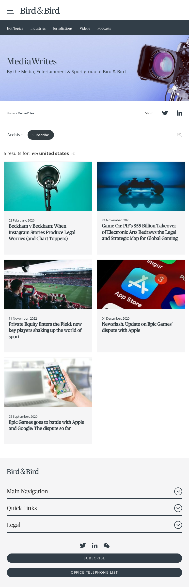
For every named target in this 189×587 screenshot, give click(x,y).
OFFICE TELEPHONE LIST (94, 572)
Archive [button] (15, 135)
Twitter (165, 113)
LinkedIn (179, 113)
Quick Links (22, 508)
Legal (13, 524)
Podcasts (104, 28)
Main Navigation (27, 491)
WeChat (107, 546)
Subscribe (40, 135)
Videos (85, 28)
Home (11, 113)
